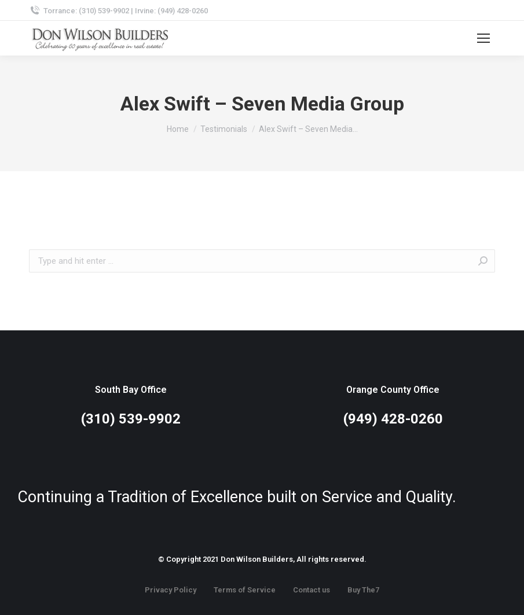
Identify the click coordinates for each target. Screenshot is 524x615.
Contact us (311, 589)
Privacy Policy (170, 589)
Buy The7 (363, 589)
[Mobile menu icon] (483, 38)
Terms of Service (245, 589)
